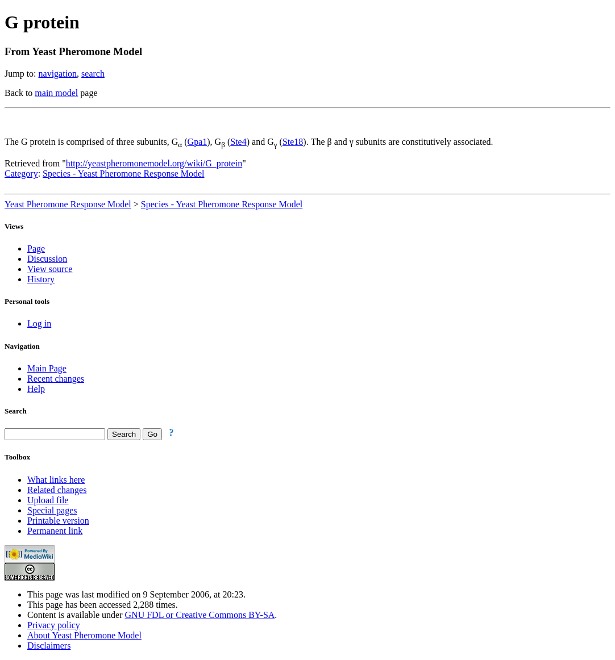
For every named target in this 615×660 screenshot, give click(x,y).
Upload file (47, 500)
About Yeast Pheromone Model (84, 635)
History (41, 279)
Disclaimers (48, 645)
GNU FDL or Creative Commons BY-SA (200, 615)
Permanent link (54, 531)
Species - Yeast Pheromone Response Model (123, 173)
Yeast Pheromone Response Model (68, 204)
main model (56, 93)
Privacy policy (53, 625)
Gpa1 (197, 142)
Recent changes (55, 378)
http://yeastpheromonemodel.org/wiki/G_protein (154, 163)
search (93, 73)
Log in (39, 323)
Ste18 (292, 142)
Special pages (52, 510)
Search (16, 411)
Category (21, 173)
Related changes (56, 490)
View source (49, 269)
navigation (58, 73)
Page (36, 248)
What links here (56, 479)
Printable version (58, 520)
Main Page (47, 368)
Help (36, 389)
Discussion (47, 259)
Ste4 (238, 142)
